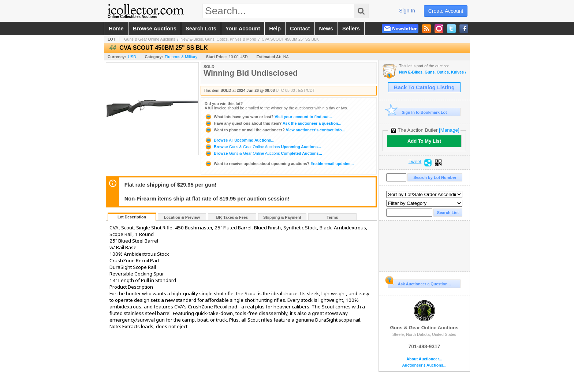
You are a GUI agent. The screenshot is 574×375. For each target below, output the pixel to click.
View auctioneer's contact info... (275, 130)
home (116, 28)
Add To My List (424, 141)
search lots (201, 28)
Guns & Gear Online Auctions (149, 39)
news (326, 28)
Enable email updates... (279, 163)
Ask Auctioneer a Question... (419, 283)
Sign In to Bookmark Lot (417, 112)
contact (300, 28)
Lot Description (132, 217)
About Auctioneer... (424, 359)
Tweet (415, 161)
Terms (332, 217)
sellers (351, 28)
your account (242, 28)
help (275, 28)
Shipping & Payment (282, 217)
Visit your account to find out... (268, 117)
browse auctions (154, 28)
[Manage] (449, 130)
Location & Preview (182, 217)
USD (132, 57)
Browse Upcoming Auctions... (239, 140)
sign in (407, 11)
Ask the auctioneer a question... (273, 123)
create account (445, 11)
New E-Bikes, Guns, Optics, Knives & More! (218, 39)
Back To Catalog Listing (424, 87)
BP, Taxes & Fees (232, 217)
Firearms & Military (181, 57)
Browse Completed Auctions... (263, 153)
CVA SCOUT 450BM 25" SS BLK (290, 39)
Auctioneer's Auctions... (424, 365)
